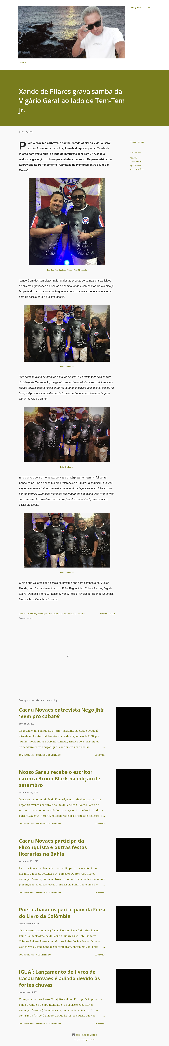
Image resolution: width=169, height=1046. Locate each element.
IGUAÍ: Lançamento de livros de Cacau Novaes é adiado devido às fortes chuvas (59, 978)
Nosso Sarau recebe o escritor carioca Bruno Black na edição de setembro (59, 778)
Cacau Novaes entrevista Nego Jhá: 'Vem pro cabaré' (62, 713)
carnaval (133, 158)
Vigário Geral (135, 165)
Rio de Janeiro (136, 162)
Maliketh (92, 1040)
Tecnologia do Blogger (84, 1034)
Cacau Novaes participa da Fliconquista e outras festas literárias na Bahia (53, 847)
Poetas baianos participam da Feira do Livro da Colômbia (62, 912)
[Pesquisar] (136, 7)
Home (23, 62)
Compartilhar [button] (137, 142)
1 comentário (43, 954)
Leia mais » (100, 755)
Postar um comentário (48, 755)
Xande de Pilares (137, 169)
